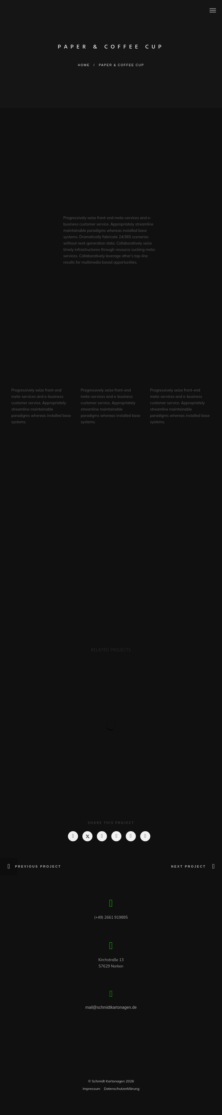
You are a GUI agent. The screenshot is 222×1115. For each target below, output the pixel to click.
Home (84, 65)
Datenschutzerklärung (121, 1088)
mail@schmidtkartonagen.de (111, 1007)
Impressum (91, 1088)
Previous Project (39, 866)
